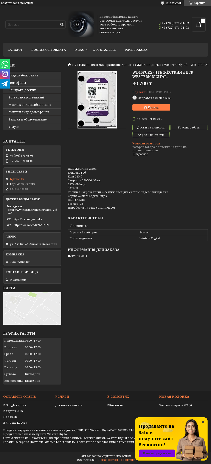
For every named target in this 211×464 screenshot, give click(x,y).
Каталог (15, 50)
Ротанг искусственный (26, 97)
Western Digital (176, 65)
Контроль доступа (23, 90)
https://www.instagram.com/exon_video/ (32, 211)
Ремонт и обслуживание (28, 119)
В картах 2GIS (13, 411)
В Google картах (14, 405)
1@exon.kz (17, 179)
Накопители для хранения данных (106, 65)
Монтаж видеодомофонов (29, 112)
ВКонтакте (115, 405)
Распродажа (136, 50)
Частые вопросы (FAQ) (175, 405)
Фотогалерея (104, 50)
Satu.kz (126, 456)
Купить (153, 107)
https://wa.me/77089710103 (31, 225)
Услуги (14, 127)
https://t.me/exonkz (22, 184)
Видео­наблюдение (23, 75)
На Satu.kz (10, 417)
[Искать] (62, 25)
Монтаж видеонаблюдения (30, 105)
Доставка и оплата (48, 50)
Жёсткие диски (149, 65)
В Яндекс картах (15, 422)
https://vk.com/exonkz (27, 219)
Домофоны (17, 83)
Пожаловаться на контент (116, 460)
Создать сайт (10, 3)
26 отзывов (174, 3)
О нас (79, 50)
